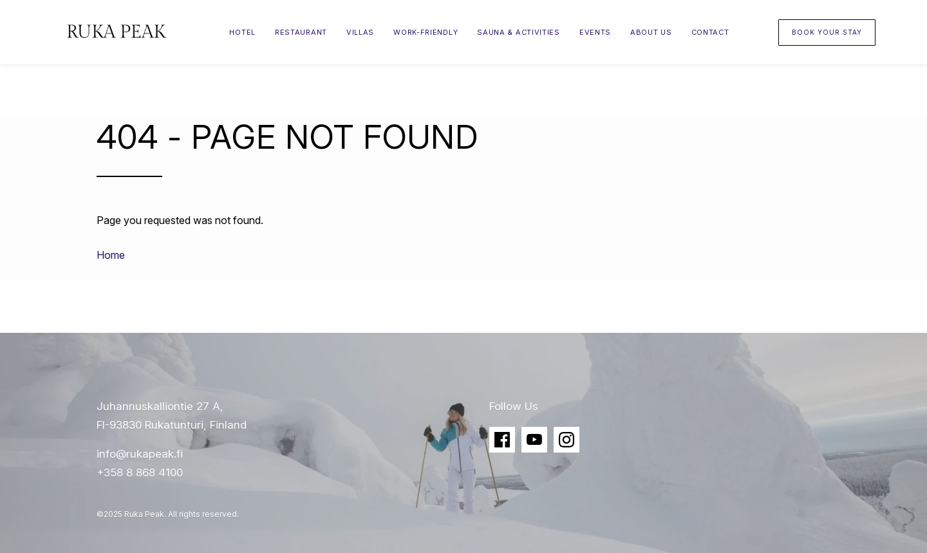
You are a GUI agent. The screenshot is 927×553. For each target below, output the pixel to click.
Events (595, 32)
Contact (710, 32)
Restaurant (301, 32)
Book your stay (827, 32)
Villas (360, 32)
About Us (651, 32)
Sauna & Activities (518, 32)
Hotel (242, 32)
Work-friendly (425, 32)
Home (111, 254)
